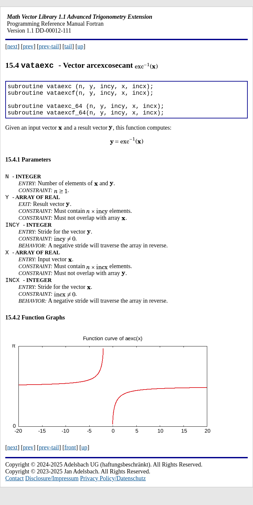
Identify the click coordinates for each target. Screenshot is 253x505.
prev (28, 46)
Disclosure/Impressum (52, 489)
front (70, 458)
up (80, 46)
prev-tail (49, 46)
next (12, 46)
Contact (14, 489)
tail (68, 46)
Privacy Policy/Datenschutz (113, 489)
